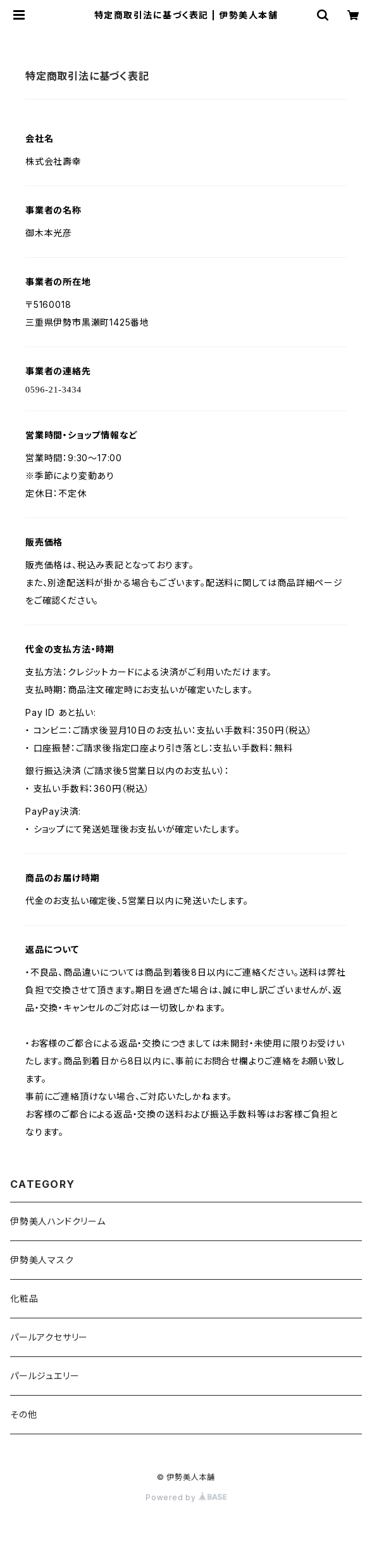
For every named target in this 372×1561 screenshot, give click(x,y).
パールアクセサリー (49, 1337)
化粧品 (24, 1298)
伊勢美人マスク (42, 1259)
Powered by (186, 1497)
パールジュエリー (44, 1375)
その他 (23, 1414)
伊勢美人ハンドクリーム (58, 1221)
